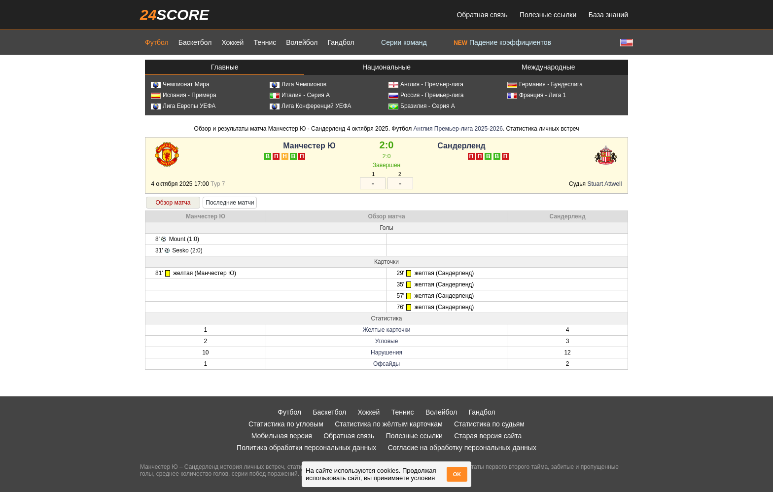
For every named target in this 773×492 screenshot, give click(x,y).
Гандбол (340, 42)
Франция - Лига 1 (536, 95)
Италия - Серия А (300, 95)
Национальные (386, 67)
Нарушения (386, 352)
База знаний (608, 15)
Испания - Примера (183, 95)
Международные (548, 67)
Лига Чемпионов (298, 84)
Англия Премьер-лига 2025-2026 (458, 128)
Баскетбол (195, 42)
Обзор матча (172, 202)
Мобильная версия (281, 436)
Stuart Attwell (604, 183)
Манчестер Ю (309, 145)
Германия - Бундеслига (545, 84)
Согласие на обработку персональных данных (462, 448)
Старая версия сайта (488, 436)
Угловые (386, 341)
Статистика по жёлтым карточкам (389, 424)
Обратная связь (482, 15)
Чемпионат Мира (180, 84)
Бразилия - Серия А (421, 106)
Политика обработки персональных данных (306, 448)
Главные (225, 67)
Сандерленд (461, 145)
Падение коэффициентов (502, 42)
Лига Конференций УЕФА (310, 106)
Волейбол (301, 42)
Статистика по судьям (489, 424)
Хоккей (232, 42)
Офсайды (386, 363)
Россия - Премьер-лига (425, 95)
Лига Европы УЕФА (183, 106)
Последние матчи (230, 202)
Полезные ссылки (548, 15)
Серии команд (404, 42)
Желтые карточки (387, 329)
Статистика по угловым (285, 424)
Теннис (264, 42)
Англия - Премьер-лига (425, 84)
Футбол (157, 42)
